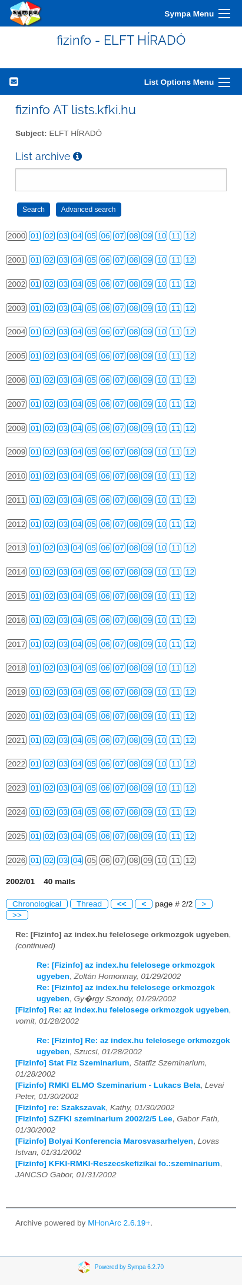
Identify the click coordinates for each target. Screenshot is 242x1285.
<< (122, 903)
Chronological (36, 903)
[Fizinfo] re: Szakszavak (60, 1107)
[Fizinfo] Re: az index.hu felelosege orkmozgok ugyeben (122, 1009)
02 (49, 235)
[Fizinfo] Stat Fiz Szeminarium (72, 1062)
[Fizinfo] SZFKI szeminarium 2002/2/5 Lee (94, 1118)
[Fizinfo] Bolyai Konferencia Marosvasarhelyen (104, 1141)
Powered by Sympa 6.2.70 (129, 1267)
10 (161, 235)
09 (147, 235)
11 (175, 235)
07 (119, 235)
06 (105, 235)
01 (35, 235)
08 (133, 235)
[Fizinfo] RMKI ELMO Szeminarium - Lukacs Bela (107, 1085)
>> (17, 915)
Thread (89, 903)
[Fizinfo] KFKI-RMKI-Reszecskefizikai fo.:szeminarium (117, 1163)
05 (91, 235)
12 (189, 235)
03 (63, 235)
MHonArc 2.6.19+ (119, 1222)
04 (77, 235)
